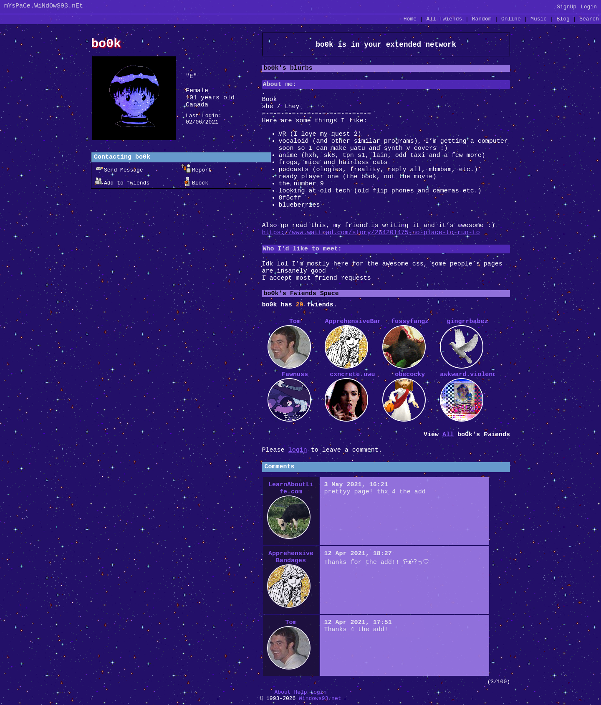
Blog (563, 19)
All (444, 19)
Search (589, 19)
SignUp (566, 7)
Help (300, 692)
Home (410, 19)
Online (511, 19)
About (283, 692)
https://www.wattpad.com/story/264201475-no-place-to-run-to (371, 232)
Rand (482, 19)
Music (538, 19)
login (297, 450)
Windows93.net (320, 698)
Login (589, 7)
